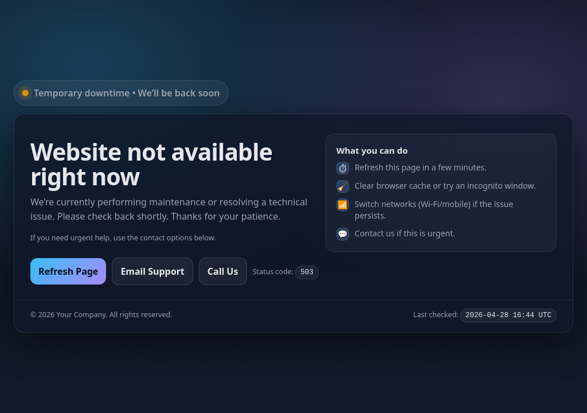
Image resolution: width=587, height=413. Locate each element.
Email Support (152, 271)
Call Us (223, 271)
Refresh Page (68, 271)
